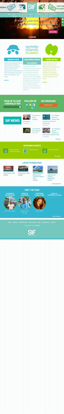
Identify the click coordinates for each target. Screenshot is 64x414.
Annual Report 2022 (23, 173)
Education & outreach (27, 14)
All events (58, 156)
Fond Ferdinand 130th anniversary (14, 150)
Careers (51, 16)
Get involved (53, 14)
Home (9, 14)
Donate (46, 14)
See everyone (57, 216)
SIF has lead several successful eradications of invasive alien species (38, 24)
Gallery (21, 16)
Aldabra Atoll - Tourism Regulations (52, 176)
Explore (6, 80)
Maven (38, 225)
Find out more (48, 105)
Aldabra (15, 222)
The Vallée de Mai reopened (36, 130)
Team (19, 14)
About (14, 14)
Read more (53, 32)
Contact (36, 16)
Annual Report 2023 (9, 173)
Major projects (39, 14)
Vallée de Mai (23, 222)
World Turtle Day (53, 149)
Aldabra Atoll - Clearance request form (38, 176)
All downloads (56, 183)
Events (31, 16)
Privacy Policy (44, 16)
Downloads (14, 16)
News (26, 16)
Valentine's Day (33, 149)
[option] (32, 19)
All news (58, 139)
